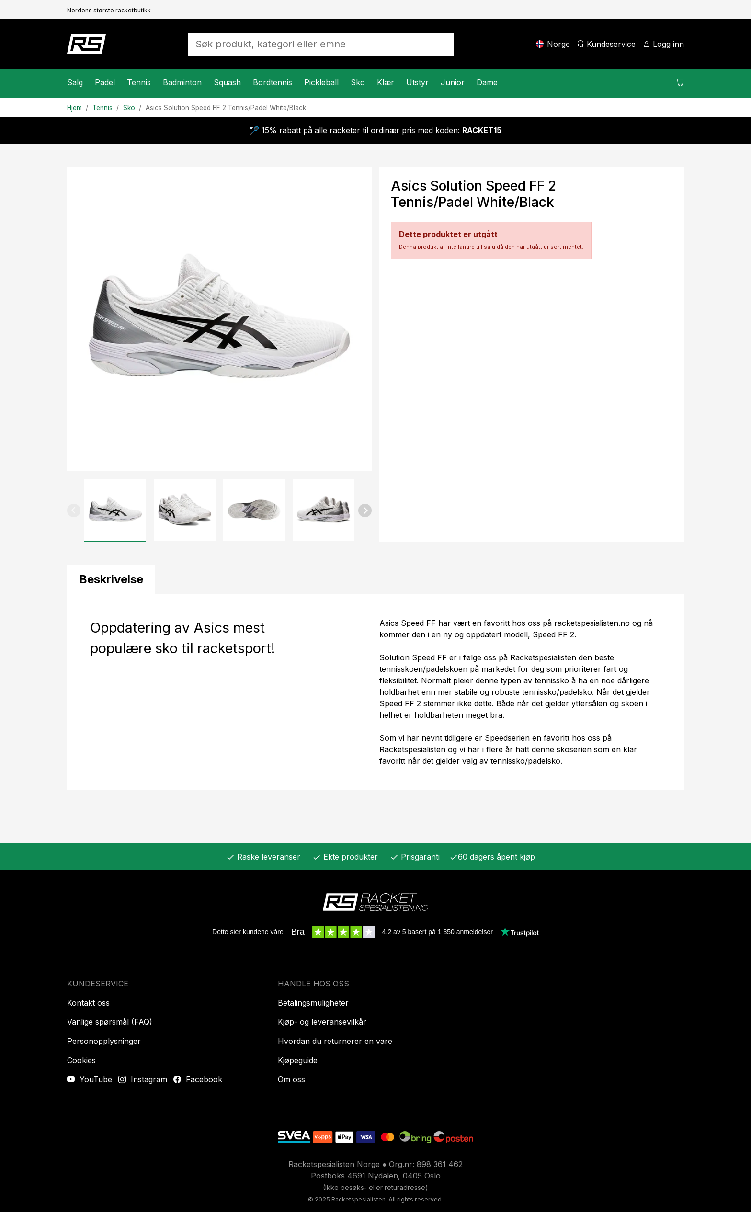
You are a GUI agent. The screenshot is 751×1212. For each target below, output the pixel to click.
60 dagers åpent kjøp (492, 856)
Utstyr (417, 82)
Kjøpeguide (298, 1060)
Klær (385, 82)
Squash (227, 82)
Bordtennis (272, 82)
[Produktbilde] (219, 319)
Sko (358, 82)
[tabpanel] (375, 692)
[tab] (111, 579)
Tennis (139, 82)
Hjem (74, 108)
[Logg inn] (663, 44)
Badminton (182, 82)
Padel (105, 82)
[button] (73, 510)
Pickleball (321, 82)
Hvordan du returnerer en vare (335, 1041)
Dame (487, 82)
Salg (75, 82)
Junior (453, 82)
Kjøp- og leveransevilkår (322, 1022)
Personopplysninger (104, 1041)
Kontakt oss (88, 1003)
